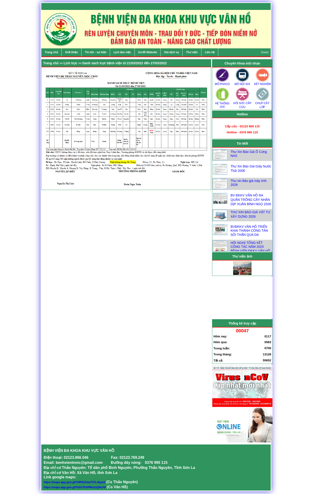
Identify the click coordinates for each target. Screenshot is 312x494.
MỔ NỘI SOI (242, 82)
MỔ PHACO (222, 82)
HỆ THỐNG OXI (222, 103)
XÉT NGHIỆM (262, 82)
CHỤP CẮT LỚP (262, 104)
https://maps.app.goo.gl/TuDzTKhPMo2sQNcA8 (75, 487)
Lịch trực (71, 63)
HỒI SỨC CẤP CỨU (242, 104)
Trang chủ (51, 63)
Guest (264, 52)
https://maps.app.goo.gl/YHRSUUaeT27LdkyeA (74, 482)
